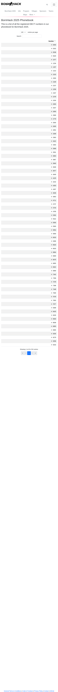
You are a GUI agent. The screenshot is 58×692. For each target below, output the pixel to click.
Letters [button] (13, 41)
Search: (19, 36)
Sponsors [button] (42, 11)
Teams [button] (51, 11)
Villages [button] (34, 11)
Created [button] (51, 41)
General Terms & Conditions (12, 691)
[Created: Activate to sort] (50, 41)
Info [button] (19, 11)
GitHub (52, 691)
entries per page (33, 32)
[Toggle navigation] (54, 5)
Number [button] (4, 41)
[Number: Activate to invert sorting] (5, 41)
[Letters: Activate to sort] (14, 41)
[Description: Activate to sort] (31, 41)
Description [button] (23, 41)
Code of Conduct (27, 691)
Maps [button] (25, 15)
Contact (46, 691)
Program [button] (26, 11)
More (32, 15)
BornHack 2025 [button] (10, 11)
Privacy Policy (38, 691)
